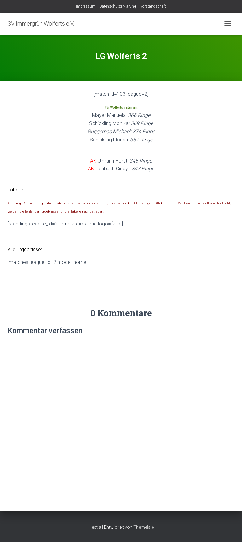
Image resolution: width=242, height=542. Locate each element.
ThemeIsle (143, 527)
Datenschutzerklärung (118, 6)
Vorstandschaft (153, 6)
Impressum (85, 6)
